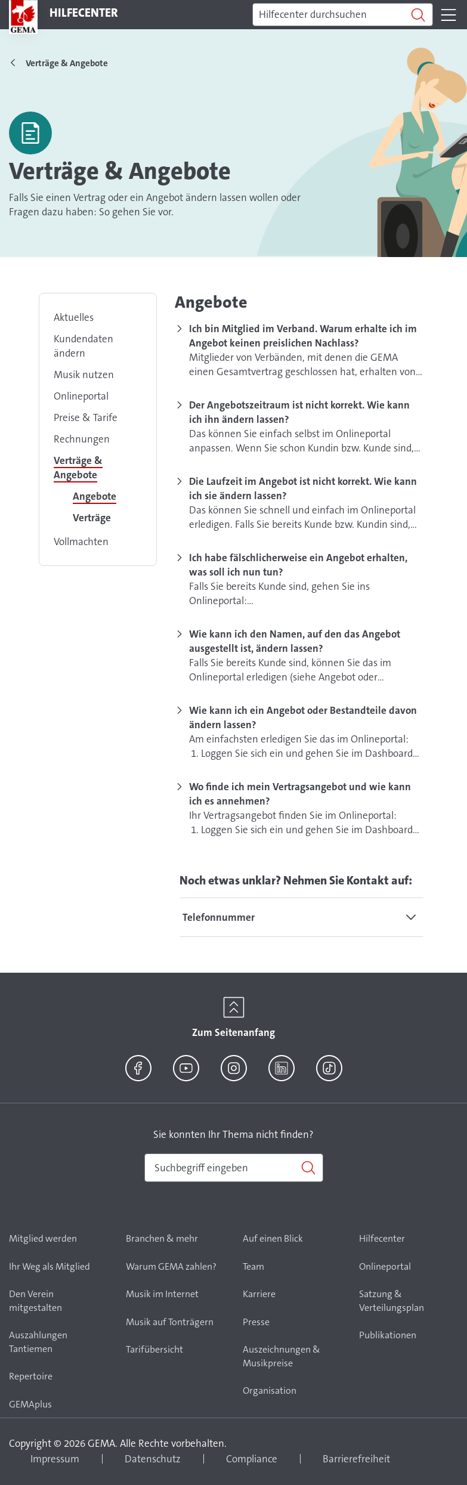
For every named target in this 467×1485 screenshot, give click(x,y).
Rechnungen (82, 439)
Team (253, 1266)
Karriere (259, 1294)
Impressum (54, 1458)
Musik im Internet (162, 1294)
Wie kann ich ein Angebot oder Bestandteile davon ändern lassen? (303, 717)
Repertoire (30, 1376)
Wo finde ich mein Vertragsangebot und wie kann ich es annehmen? (300, 794)
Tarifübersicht (154, 1349)
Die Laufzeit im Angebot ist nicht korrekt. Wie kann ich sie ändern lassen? (303, 488)
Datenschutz (153, 1458)
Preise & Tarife (85, 417)
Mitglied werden (43, 1238)
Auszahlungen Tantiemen (38, 1342)
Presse (256, 1322)
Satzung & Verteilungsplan (391, 1301)
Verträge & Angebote (78, 467)
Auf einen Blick (273, 1238)
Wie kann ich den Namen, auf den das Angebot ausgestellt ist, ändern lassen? (294, 641)
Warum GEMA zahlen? (171, 1266)
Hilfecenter (382, 1238)
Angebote (94, 496)
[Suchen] (342, 15)
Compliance (251, 1458)
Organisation (269, 1390)
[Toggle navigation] (448, 14)
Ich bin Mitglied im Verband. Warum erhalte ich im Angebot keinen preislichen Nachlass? (303, 335)
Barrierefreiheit (356, 1458)
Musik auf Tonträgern (170, 1322)
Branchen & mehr (162, 1238)
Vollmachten (81, 541)
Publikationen (387, 1335)
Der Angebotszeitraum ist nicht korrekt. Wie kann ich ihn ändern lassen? (299, 412)
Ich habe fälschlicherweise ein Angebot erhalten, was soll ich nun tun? (298, 564)
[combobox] (233, 1167)
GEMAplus (30, 1404)
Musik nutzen (84, 374)
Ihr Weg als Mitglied (49, 1266)
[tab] (301, 917)
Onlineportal (81, 396)
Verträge (92, 517)
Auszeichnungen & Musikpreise (281, 1356)
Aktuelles (74, 317)
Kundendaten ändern (83, 346)
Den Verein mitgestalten (35, 1301)
